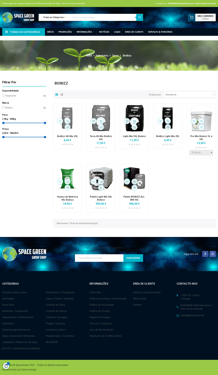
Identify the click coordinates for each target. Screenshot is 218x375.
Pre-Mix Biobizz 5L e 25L (201, 138)
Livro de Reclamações (101, 329)
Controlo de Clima (55, 304)
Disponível (23, 95)
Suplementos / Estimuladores (18, 317)
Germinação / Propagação (60, 292)
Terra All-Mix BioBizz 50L (101, 138)
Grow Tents (8, 304)
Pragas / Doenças (55, 323)
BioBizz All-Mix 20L (67, 136)
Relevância (189, 94)
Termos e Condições (100, 323)
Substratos (8, 323)
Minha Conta (139, 298)
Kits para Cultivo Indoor (14, 292)
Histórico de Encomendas (147, 292)
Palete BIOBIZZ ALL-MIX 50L (134, 198)
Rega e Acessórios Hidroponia (18, 335)
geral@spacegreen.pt (192, 315)
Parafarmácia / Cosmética (60, 335)
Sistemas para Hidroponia (16, 329)
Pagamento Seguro (99, 317)
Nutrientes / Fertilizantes (15, 311)
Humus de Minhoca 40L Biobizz (67, 198)
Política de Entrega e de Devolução (108, 298)
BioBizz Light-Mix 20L (167, 136)
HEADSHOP (52, 342)
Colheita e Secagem (57, 317)
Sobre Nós (95, 292)
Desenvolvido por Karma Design (19, 369)
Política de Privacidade (101, 304)
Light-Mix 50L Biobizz (134, 136)
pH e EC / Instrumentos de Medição (21, 348)
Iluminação (8, 298)
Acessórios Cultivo (56, 329)
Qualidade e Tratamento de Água (19, 342)
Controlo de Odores (56, 311)
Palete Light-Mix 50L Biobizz (101, 198)
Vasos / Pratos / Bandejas (60, 298)
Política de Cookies (99, 311)
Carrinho (137, 304)
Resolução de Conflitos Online (105, 335)
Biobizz (23, 107)
